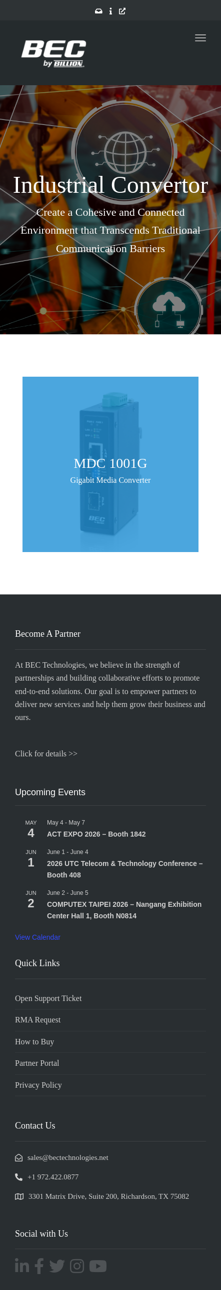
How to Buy (34, 1041)
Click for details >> (46, 753)
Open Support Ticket (48, 998)
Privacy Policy (38, 1085)
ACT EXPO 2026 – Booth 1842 (96, 834)
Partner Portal (37, 1063)
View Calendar (37, 937)
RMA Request (37, 1019)
